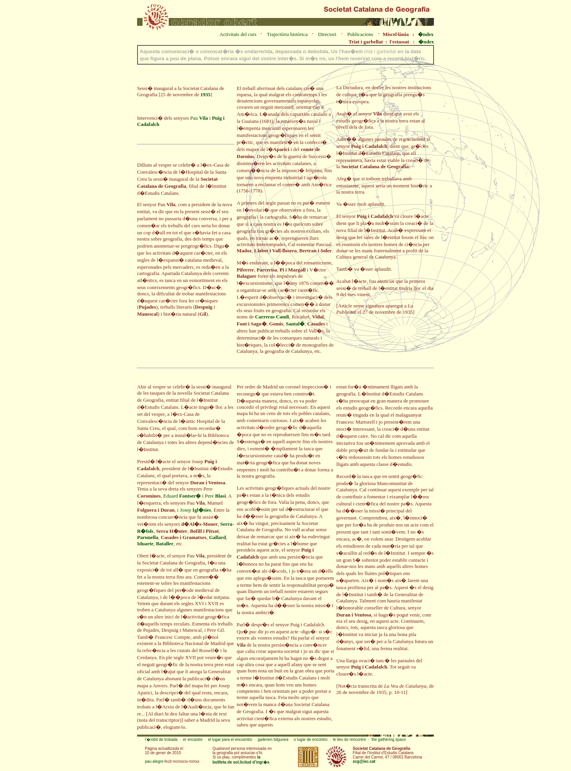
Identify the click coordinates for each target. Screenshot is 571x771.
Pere (215, 496)
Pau (199, 118)
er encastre (193, 739)
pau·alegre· (154, 761)
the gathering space (388, 739)
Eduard (182, 496)
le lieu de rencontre (349, 739)
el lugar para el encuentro (230, 739)
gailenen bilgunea (273, 739)
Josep (195, 510)
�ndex (426, 34)
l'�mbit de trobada (161, 739)
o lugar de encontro (310, 739)
